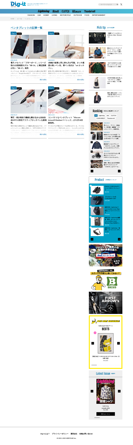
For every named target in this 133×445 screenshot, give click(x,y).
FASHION (31, 15)
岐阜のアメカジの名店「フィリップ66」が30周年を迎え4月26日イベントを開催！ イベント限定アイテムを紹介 (112, 136)
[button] (92, 171)
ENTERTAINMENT (98, 15)
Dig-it (14, 33)
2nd (108, 115)
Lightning (102, 115)
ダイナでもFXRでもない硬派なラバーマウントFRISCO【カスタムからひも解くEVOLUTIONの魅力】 (112, 155)
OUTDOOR (78, 15)
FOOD (87, 15)
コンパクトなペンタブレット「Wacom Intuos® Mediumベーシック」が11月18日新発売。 (65, 120)
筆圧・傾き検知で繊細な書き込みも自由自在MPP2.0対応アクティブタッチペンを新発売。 (29, 120)
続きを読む (43, 79)
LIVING (54, 15)
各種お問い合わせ (86, 434)
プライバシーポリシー (60, 434)
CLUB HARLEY (100, 118)
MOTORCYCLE (65, 15)
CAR (39, 15)
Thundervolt (111, 118)
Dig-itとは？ (45, 434)
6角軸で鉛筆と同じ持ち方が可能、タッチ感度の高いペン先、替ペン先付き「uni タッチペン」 (66, 65)
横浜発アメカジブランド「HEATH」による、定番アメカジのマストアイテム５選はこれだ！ (112, 146)
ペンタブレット (29, 18)
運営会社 (74, 434)
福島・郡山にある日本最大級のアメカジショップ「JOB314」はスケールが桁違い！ (112, 165)
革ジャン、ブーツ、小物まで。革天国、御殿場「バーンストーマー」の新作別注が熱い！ (112, 127)
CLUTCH (113, 115)
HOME (12, 18)
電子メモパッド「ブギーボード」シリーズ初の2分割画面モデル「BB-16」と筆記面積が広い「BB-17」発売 (28, 65)
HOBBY (46, 15)
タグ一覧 (19, 18)
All (96, 115)
